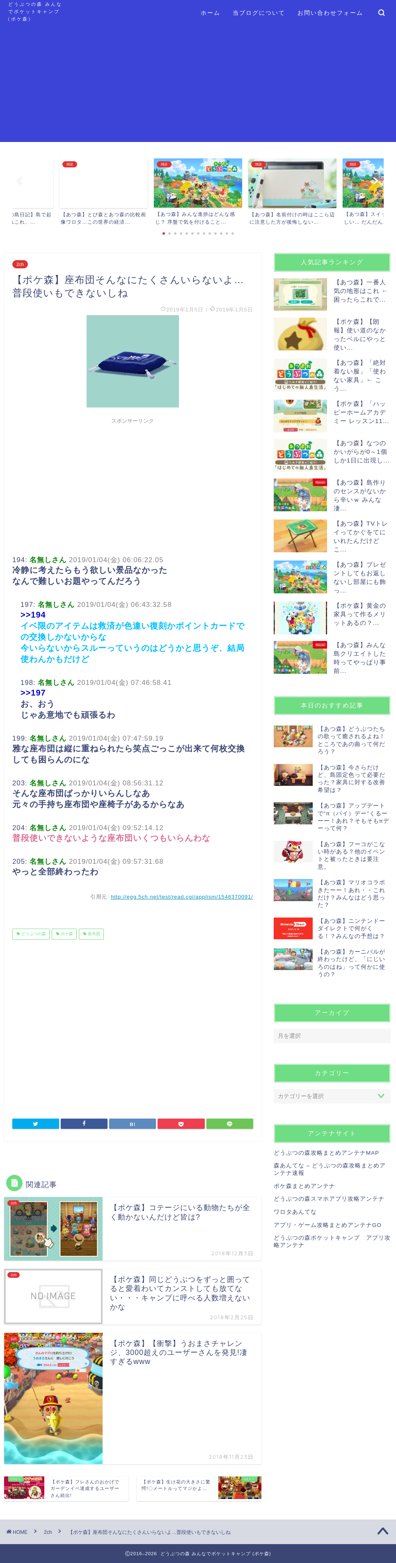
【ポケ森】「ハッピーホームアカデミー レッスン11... (361, 412)
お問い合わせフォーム (330, 12)
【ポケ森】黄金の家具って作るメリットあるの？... (360, 614)
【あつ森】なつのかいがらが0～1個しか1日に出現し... (362, 451)
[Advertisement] (198, 84)
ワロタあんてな (295, 1212)
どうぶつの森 (33, 934)
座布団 (93, 934)
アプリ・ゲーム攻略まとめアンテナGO (328, 1225)
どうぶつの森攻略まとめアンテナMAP (326, 1153)
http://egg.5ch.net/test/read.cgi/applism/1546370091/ (182, 897)
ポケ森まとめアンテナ (304, 1186)
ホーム (210, 12)
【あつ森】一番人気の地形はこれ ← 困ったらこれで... (361, 291)
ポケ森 (66, 934)
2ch (20, 264)
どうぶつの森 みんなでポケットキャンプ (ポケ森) (35, 11)
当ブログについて (259, 12)
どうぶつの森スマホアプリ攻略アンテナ (329, 1199)
